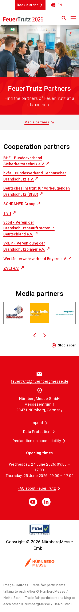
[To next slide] (44, 335)
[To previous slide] (34, 335)
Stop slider (63, 345)
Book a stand (27, 5)
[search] (64, 18)
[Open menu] (73, 18)
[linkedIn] (46, 502)
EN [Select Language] (56, 5)
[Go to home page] (26, 20)
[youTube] (33, 502)
